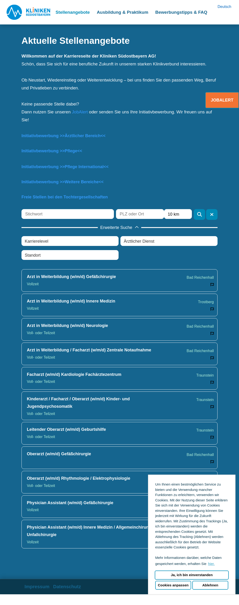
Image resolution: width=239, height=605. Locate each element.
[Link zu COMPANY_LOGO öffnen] (28, 12)
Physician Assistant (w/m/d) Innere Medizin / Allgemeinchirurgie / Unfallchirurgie (91, 531)
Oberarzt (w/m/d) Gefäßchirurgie (59, 454)
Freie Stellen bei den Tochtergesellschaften (64, 197)
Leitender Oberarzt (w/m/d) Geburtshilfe (66, 429)
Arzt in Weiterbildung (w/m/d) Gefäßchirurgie (71, 276)
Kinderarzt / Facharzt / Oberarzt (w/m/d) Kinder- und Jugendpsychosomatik (78, 403)
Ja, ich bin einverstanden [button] (192, 575)
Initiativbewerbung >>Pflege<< (51, 151)
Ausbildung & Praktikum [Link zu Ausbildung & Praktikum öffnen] (122, 12)
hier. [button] (211, 564)
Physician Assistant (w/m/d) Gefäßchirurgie (70, 502)
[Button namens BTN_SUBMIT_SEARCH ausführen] (199, 214)
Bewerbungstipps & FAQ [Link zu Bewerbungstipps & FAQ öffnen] (181, 12)
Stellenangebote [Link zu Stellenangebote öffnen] (73, 12)
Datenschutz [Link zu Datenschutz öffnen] (67, 586)
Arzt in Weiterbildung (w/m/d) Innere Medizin (71, 301)
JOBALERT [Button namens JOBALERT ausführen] (222, 100)
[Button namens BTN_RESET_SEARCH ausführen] (212, 214)
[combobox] (178, 214)
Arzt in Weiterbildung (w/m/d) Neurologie (67, 325)
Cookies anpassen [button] (173, 585)
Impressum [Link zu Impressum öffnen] (37, 586)
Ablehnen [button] (210, 585)
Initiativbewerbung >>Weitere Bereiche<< (62, 182)
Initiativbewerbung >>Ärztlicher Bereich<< (63, 135)
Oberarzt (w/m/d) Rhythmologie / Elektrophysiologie (78, 478)
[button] (119, 227)
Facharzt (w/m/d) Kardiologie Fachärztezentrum (74, 374)
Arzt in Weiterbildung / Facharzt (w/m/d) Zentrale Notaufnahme (89, 350)
